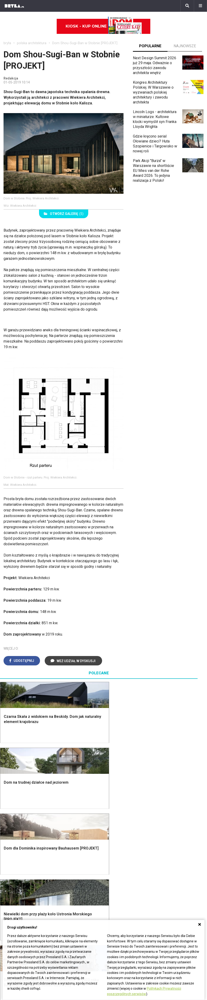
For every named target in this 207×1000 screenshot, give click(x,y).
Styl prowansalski (177, 900)
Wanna (116, 890)
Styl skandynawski (178, 884)
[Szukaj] (187, 6)
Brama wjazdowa (73, 904)
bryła (7, 43)
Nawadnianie (18, 874)
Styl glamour (173, 879)
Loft (166, 895)
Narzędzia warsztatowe (78, 874)
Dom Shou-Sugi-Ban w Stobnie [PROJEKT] (84, 43)
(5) (64, 214)
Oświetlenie (121, 895)
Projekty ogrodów (22, 879)
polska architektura (31, 43)
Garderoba (119, 884)
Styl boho (170, 868)
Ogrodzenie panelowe (77, 879)
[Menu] (200, 6)
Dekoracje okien (124, 879)
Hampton (170, 874)
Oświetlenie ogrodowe (26, 868)
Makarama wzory (125, 874)
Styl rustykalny (175, 890)
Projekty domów (72, 868)
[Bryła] (14, 6)
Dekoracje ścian (124, 868)
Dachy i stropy (71, 890)
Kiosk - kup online (104, 26)
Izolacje (65, 884)
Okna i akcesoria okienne (70, 897)
